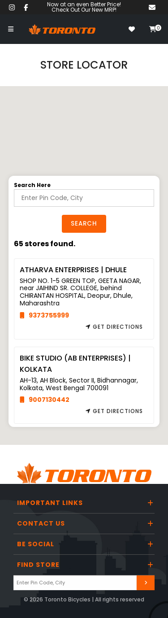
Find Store (38, 564)
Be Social (35, 544)
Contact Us (41, 523)
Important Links (50, 502)
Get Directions (114, 327)
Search (84, 223)
